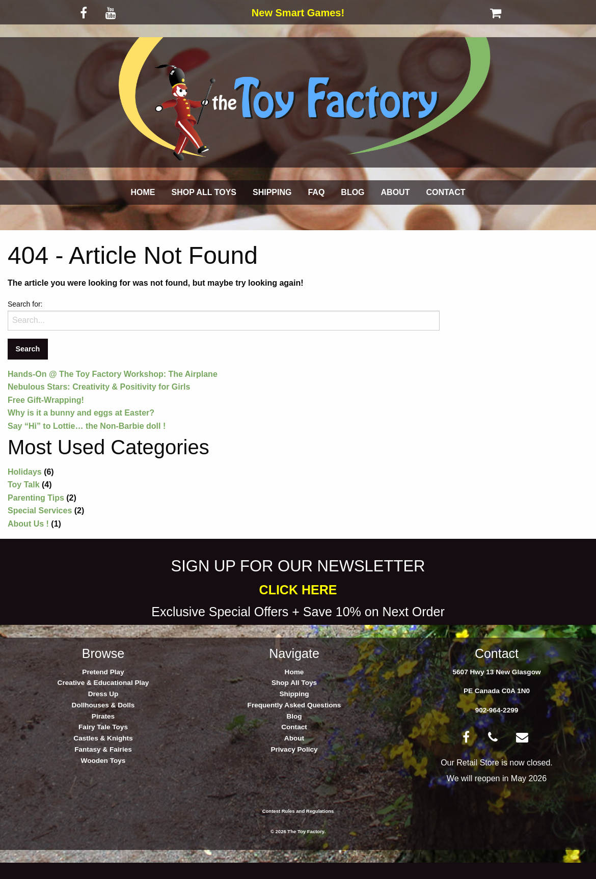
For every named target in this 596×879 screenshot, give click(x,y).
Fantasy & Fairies (103, 749)
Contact (294, 727)
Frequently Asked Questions (294, 705)
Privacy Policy (293, 749)
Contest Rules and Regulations (298, 811)
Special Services (40, 510)
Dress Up (103, 694)
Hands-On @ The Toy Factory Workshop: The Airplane (113, 374)
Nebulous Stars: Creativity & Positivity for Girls (99, 386)
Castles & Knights (102, 738)
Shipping (294, 694)
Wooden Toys (103, 760)
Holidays (25, 472)
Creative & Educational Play (103, 682)
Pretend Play (103, 672)
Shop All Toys (294, 682)
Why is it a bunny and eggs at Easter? (81, 412)
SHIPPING (272, 192)
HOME (143, 192)
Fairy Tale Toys (103, 727)
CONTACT (445, 192)
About (294, 738)
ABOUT (395, 192)
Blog (294, 716)
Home (294, 672)
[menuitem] (143, 192)
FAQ (316, 192)
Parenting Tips (36, 497)
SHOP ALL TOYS (204, 192)
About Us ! (28, 523)
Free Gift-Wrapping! (46, 400)
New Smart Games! (298, 12)
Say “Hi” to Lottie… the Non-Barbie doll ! (87, 426)
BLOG (352, 192)
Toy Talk (24, 484)
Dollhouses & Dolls (103, 705)
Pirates (103, 716)
